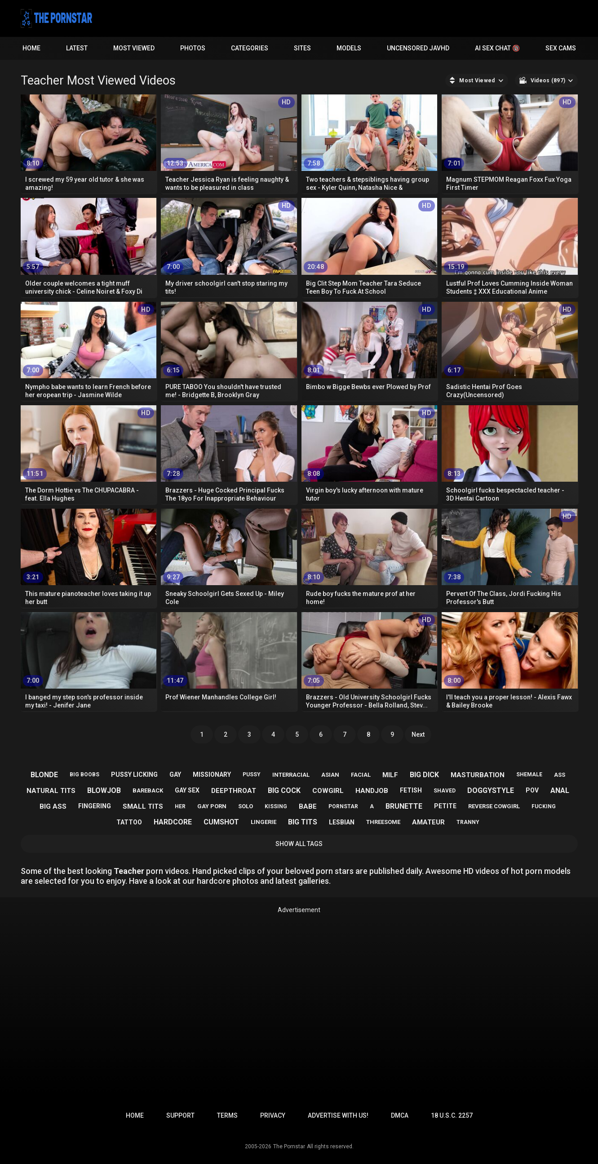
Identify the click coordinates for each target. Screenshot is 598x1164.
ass (559, 774)
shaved (445, 791)
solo (245, 806)
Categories (249, 48)
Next (418, 734)
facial (361, 774)
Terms (227, 1115)
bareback (148, 790)
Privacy (272, 1115)
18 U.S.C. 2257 (452, 1115)
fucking (544, 806)
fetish (411, 790)
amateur (428, 822)
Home (31, 48)
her (180, 806)
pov (532, 790)
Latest (77, 48)
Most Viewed (134, 48)
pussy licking (134, 774)
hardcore (173, 822)
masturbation (478, 775)
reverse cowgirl (494, 806)
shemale (529, 774)
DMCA (399, 1115)
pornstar (343, 806)
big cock (284, 790)
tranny (467, 822)
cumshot (221, 822)
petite (445, 806)
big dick (424, 774)
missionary (212, 774)
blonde (44, 774)
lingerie (263, 822)
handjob (371, 791)
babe (308, 806)
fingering (94, 806)
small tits (143, 806)
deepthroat (233, 791)
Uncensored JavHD (418, 48)
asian (330, 774)
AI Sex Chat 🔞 (497, 48)
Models (349, 48)
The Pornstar (289, 1146)
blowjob (104, 790)
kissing (276, 806)
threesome (383, 822)
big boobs (84, 774)
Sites (302, 48)
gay (175, 774)
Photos (192, 48)
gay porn (211, 806)
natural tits (51, 791)
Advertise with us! (338, 1115)
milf (390, 775)
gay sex (187, 790)
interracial (291, 774)
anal (559, 790)
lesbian (341, 822)
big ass (53, 806)
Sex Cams (560, 48)
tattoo (129, 822)
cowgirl (328, 791)
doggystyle (490, 790)
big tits (302, 822)
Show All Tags (299, 843)
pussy (252, 774)
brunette (403, 806)
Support (180, 1115)
